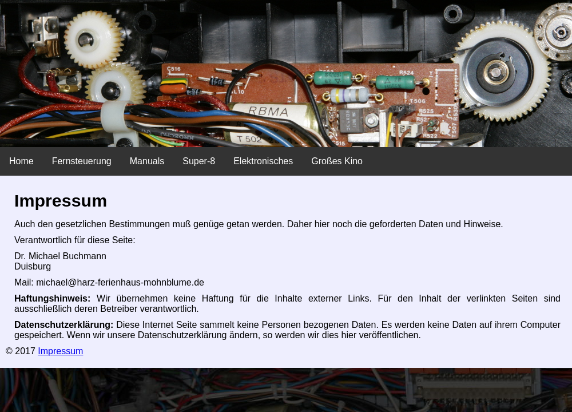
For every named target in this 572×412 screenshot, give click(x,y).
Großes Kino (337, 161)
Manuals (147, 161)
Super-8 (198, 161)
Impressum (60, 351)
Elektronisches (263, 161)
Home (21, 161)
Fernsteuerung (82, 161)
